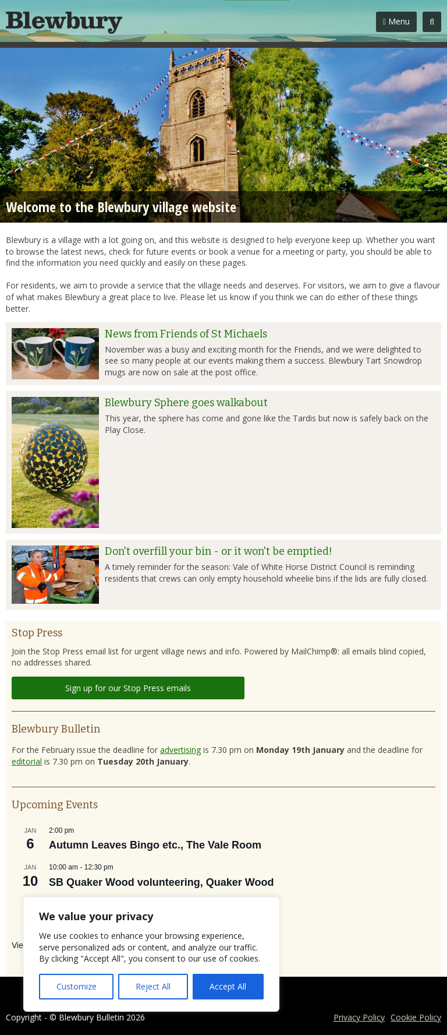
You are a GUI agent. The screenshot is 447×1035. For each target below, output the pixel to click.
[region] (151, 954)
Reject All (153, 986)
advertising (180, 749)
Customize (76, 986)
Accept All (228, 986)
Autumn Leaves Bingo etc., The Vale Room (155, 845)
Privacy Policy (359, 1017)
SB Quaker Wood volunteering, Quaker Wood (161, 882)
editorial (27, 761)
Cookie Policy (416, 1017)
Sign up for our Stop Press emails (128, 687)
